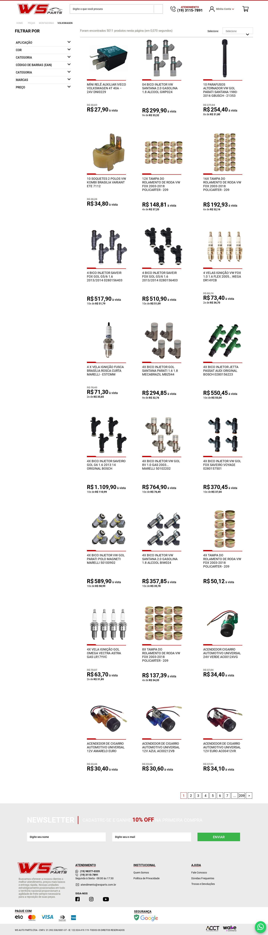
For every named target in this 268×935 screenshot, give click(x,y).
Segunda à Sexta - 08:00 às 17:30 (94, 878)
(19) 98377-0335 (87, 871)
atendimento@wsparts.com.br (98, 884)
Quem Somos (141, 872)
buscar (158, 9)
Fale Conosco (199, 872)
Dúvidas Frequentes (202, 878)
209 (242, 796)
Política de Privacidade (146, 878)
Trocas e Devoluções (203, 883)
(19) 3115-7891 (86, 874)
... (234, 796)
